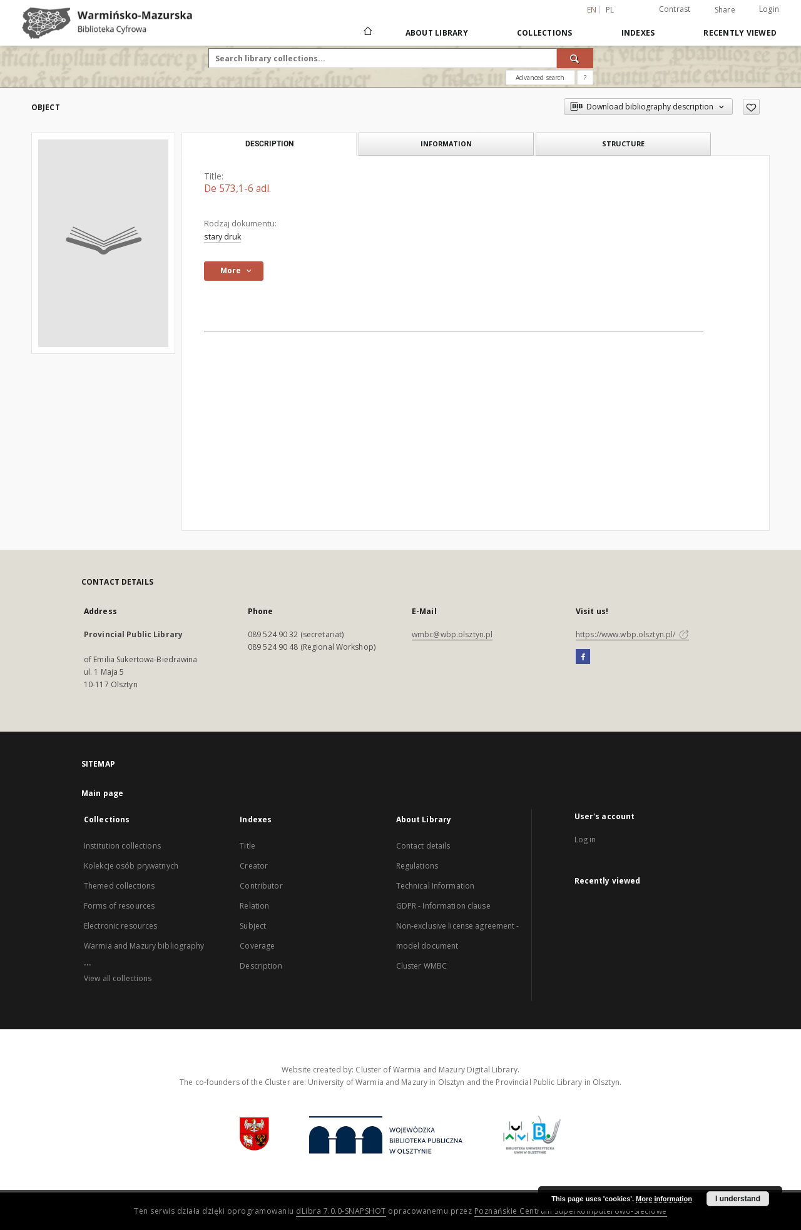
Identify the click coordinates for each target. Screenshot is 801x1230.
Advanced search (540, 77)
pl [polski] (610, 10)
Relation (254, 905)
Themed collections (119, 885)
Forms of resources (119, 905)
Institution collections (122, 845)
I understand (737, 1198)
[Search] (575, 58)
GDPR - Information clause (443, 905)
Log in (585, 839)
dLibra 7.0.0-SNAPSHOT (341, 1211)
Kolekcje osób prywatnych (131, 865)
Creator (254, 865)
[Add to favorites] (751, 107)
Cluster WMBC (421, 965)
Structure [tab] (623, 143)
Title (247, 845)
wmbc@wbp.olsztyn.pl (452, 634)
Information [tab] (446, 143)
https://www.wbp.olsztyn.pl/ (632, 634)
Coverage (257, 945)
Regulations (417, 865)
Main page (102, 793)
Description (261, 965)
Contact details (423, 845)
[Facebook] (583, 657)
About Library (437, 33)
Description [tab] (269, 143)
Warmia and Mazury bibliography (144, 945)
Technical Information (435, 885)
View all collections (117, 978)
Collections (545, 33)
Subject (253, 925)
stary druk (222, 236)
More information (664, 1198)
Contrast (675, 9)
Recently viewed (740, 33)
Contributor (261, 885)
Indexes (638, 33)
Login (769, 9)
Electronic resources (120, 925)
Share (725, 10)
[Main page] (367, 32)
